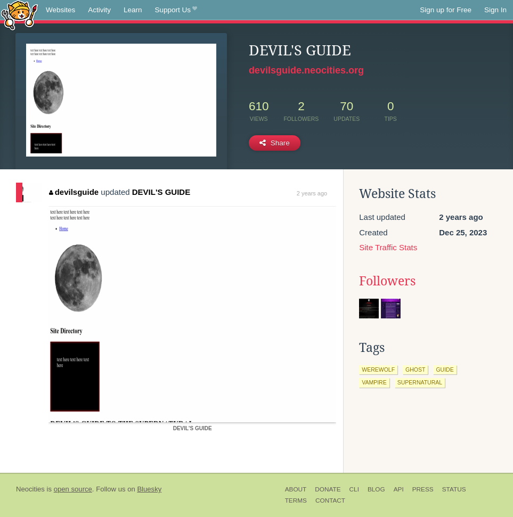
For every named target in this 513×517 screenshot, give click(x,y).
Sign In (495, 10)
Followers (387, 281)
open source (73, 489)
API (399, 489)
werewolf (378, 369)
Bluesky (149, 489)
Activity (99, 10)
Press (423, 489)
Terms (296, 500)
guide (444, 369)
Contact (330, 500)
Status (454, 489)
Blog (376, 489)
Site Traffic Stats (388, 247)
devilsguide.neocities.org (306, 70)
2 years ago (312, 193)
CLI (354, 489)
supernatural (419, 382)
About (296, 489)
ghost (415, 369)
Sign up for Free (445, 10)
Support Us (176, 10)
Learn (133, 10)
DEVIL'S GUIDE (161, 191)
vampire (374, 382)
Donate (327, 489)
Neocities (30, 489)
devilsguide (74, 191)
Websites (60, 10)
